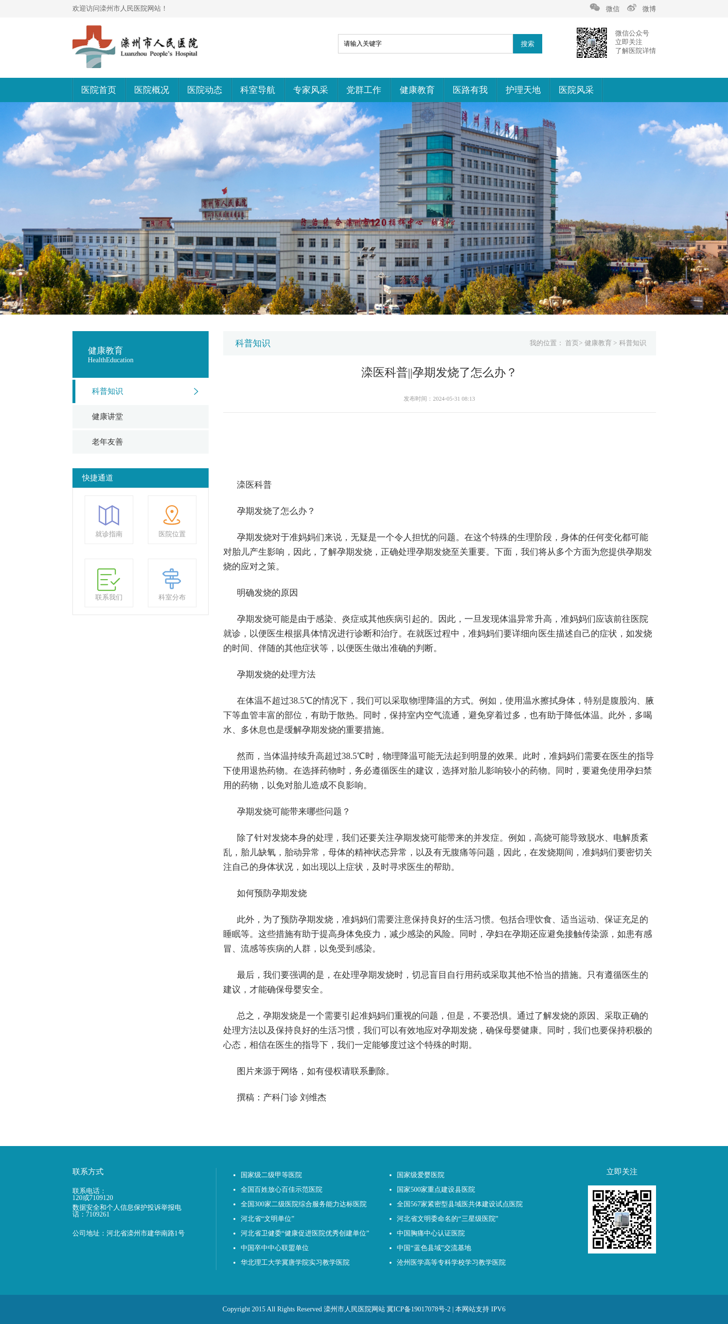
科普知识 (107, 391)
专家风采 (310, 90)
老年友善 (107, 442)
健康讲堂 (107, 416)
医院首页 (98, 90)
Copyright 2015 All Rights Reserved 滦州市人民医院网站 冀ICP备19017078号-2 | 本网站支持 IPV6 (364, 1309)
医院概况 (151, 90)
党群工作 (363, 90)
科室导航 (257, 90)
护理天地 (523, 90)
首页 (572, 343)
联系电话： (89, 1191)
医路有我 (470, 90)
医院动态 (204, 90)
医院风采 (576, 90)
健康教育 (417, 90)
